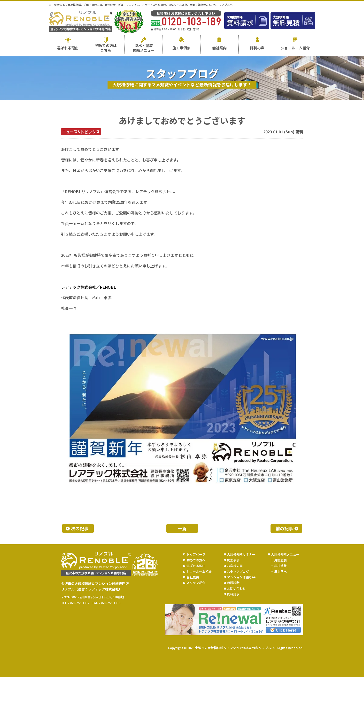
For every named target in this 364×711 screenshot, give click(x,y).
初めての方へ (195, 560)
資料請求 (233, 594)
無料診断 (233, 582)
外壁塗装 (280, 560)
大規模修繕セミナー (241, 554)
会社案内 (219, 47)
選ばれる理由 (68, 47)
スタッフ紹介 (195, 582)
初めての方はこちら (106, 48)
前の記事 (284, 528)
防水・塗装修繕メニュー (144, 48)
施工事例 (233, 560)
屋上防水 (280, 571)
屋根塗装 (280, 565)
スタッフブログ (238, 571)
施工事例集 (181, 47)
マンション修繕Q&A (241, 577)
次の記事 (79, 528)
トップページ (195, 554)
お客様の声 (235, 565)
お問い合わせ (236, 588)
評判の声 (257, 47)
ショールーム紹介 (295, 47)
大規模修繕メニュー (285, 554)
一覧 (182, 528)
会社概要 (192, 577)
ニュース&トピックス (81, 132)
